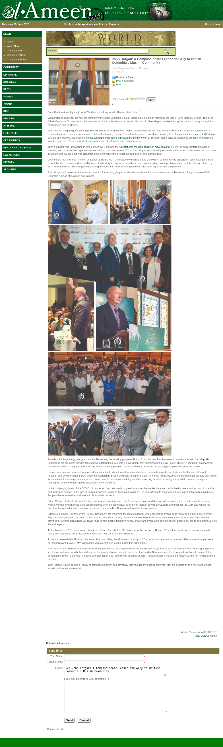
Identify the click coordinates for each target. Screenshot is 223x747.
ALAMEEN (9, 169)
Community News (17, 55)
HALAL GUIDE (11, 155)
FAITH (6, 89)
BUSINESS (9, 81)
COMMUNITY (11, 67)
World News (13, 46)
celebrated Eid (202, 134)
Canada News (15, 50)
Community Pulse (17, 59)
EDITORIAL (10, 74)
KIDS (6, 111)
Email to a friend (123, 77)
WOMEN (8, 96)
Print (116, 84)
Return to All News (56, 643)
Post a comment (123, 81)
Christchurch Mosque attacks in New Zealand (144, 147)
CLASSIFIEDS (11, 140)
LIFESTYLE (10, 133)
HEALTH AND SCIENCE (17, 147)
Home (10, 41)
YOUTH (7, 103)
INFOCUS (8, 118)
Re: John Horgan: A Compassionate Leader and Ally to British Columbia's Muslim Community (115, 672)
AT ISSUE (9, 125)
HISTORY (8, 162)
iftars (154, 134)
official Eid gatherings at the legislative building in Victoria (117, 137)
